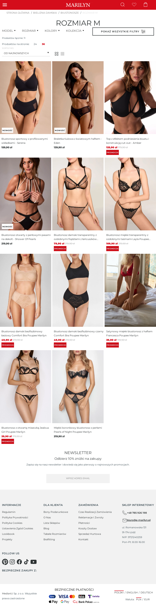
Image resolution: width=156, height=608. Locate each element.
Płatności (84, 522)
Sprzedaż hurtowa (89, 533)
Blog (46, 528)
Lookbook (8, 533)
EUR (147, 599)
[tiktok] (26, 562)
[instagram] (12, 562)
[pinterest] (5, 562)
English (132, 592)
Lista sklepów (51, 522)
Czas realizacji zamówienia (95, 511)
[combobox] (26, 52)
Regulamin (8, 511)
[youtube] (33, 562)
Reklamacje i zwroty (91, 517)
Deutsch (147, 592)
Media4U (7, 593)
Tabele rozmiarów (54, 533)
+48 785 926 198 (134, 512)
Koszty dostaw (87, 528)
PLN (138, 599)
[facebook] (19, 562)
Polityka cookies (12, 522)
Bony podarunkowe (55, 511)
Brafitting (49, 539)
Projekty (7, 539)
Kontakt (83, 539)
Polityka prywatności (15, 517)
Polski (119, 592)
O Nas (47, 517)
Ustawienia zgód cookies (17, 528)
